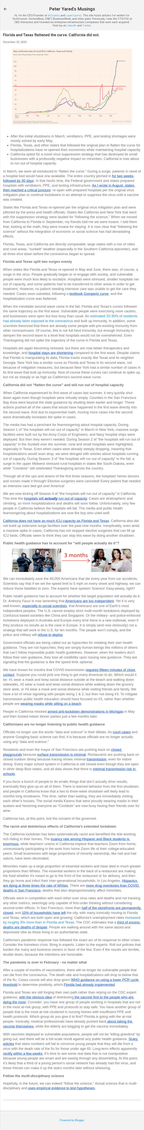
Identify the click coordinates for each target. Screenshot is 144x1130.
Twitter (86, 25)
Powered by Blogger (72, 1120)
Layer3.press (74, 15)
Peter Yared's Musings (72, 9)
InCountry (54, 15)
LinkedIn (71, 25)
